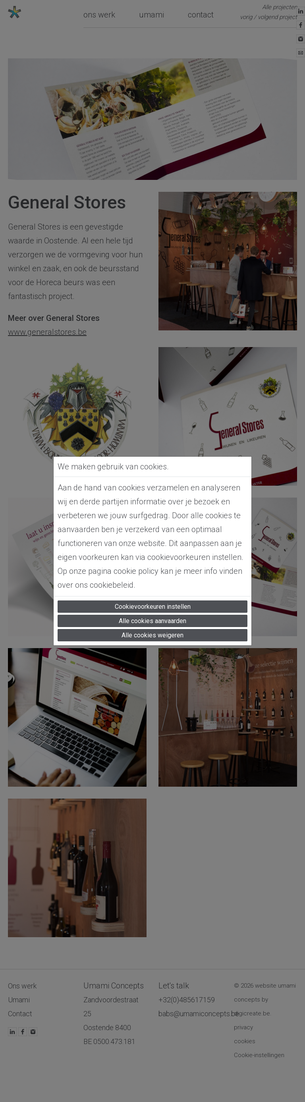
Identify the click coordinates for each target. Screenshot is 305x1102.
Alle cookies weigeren (152, 635)
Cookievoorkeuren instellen (153, 606)
